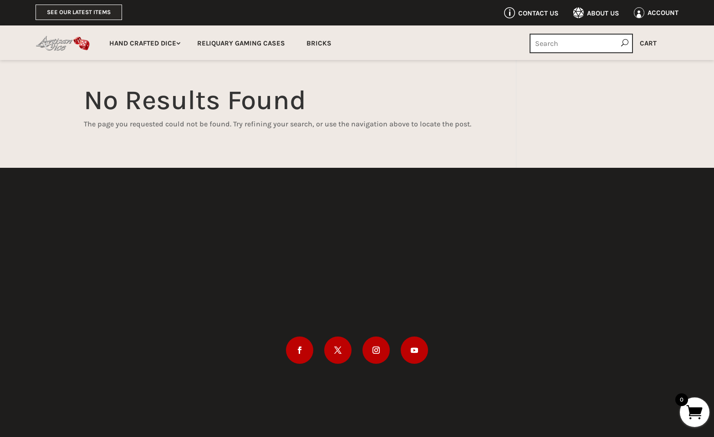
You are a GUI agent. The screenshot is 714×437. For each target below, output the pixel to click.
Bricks (319, 43)
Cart (648, 43)
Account (663, 13)
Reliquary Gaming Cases (241, 43)
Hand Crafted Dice (142, 43)
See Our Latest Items (79, 12)
